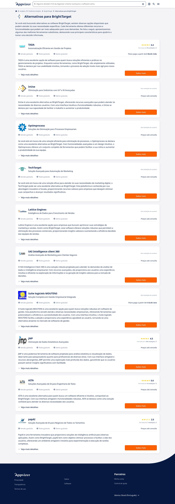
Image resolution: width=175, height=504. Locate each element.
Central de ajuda (120, 483)
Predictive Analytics (34, 11)
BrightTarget (48, 11)
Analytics (23, 11)
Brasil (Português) (130, 495)
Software (67, 483)
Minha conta (119, 479)
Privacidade (18, 480)
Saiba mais (141, 73)
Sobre (66, 479)
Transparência (19, 484)
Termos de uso (20, 489)
